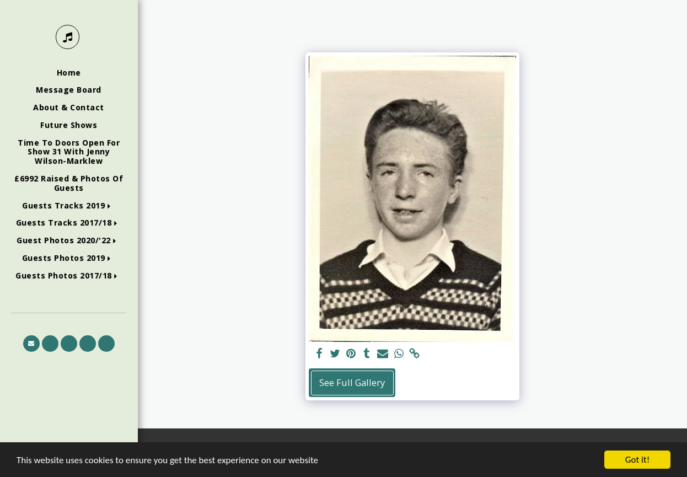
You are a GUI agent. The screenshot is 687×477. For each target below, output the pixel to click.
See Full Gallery (352, 382)
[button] (68, 206)
